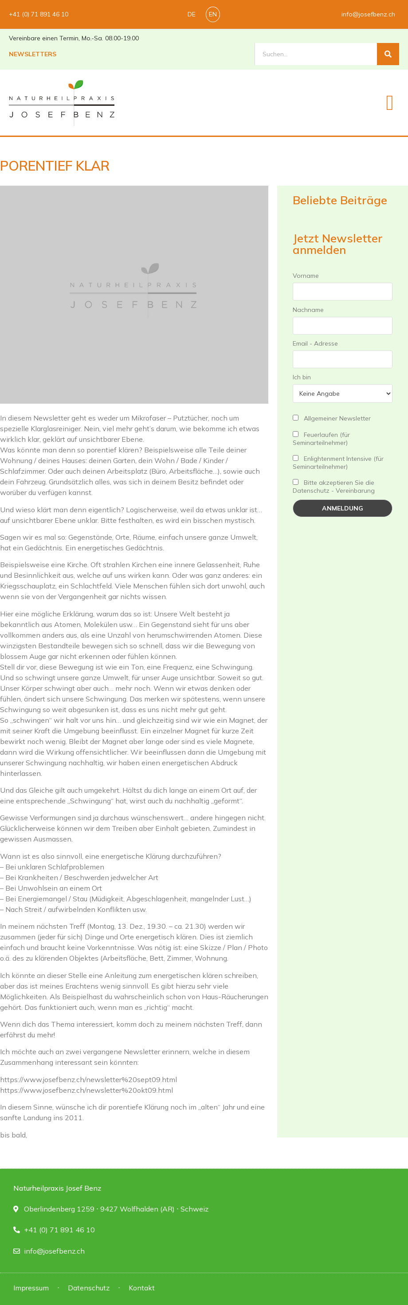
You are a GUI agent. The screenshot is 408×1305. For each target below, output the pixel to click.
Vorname (306, 276)
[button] (390, 103)
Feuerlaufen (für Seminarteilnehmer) (321, 439)
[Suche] (388, 54)
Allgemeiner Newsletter (332, 418)
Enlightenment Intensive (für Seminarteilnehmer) (338, 463)
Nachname (308, 310)
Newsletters (32, 54)
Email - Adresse (315, 343)
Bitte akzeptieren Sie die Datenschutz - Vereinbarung (334, 487)
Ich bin (302, 377)
